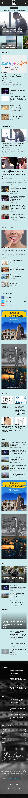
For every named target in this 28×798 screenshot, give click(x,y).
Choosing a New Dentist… (16, 260)
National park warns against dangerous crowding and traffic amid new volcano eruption (18, 474)
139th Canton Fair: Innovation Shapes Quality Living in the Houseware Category (17, 116)
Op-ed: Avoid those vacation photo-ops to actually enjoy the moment (17, 643)
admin (2, 80)
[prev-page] (2, 122)
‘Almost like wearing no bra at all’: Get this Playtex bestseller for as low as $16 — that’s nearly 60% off (7, 429)
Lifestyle (4, 27)
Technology (4, 43)
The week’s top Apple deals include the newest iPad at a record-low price (20, 428)
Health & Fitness (5, 247)
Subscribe (24, 304)
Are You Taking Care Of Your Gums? (13, 250)
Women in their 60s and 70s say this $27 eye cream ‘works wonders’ (18, 651)
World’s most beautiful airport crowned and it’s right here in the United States (18, 459)
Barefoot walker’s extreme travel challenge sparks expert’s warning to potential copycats (18, 467)
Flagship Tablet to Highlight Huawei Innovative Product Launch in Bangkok (13, 76)
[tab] (14, 662)
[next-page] (5, 122)
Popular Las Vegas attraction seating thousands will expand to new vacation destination (18, 452)
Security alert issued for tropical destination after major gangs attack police (18, 444)
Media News (4, 72)
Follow (25, 301)
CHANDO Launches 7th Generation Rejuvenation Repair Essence (18, 90)
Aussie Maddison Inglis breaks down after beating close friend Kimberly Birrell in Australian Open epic (13, 174)
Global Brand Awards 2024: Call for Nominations (6, 406)
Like (26, 297)
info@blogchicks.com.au (13, 778)
